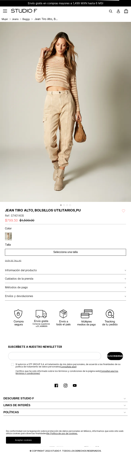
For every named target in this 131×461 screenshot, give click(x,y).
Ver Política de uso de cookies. (62, 433)
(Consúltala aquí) (68, 366)
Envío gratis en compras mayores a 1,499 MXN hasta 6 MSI (65, 3)
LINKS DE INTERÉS (16, 405)
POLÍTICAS (11, 412)
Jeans (15, 19)
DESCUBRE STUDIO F (18, 398)
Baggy (26, 19)
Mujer (5, 19)
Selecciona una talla (65, 252)
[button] (61, 205)
